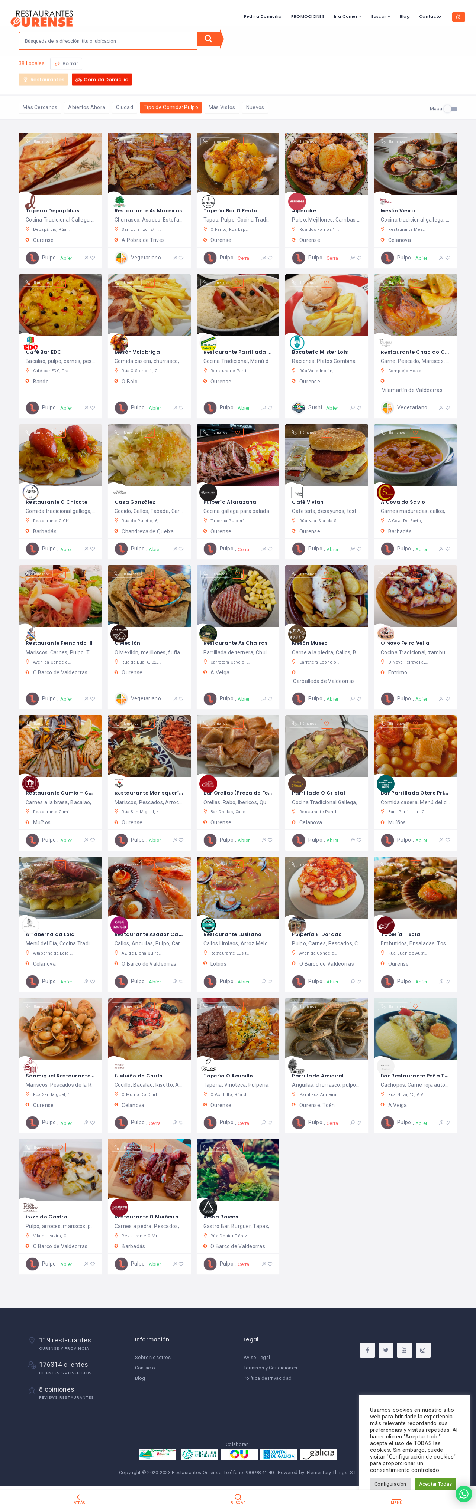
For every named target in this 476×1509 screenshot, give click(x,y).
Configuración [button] (390, 1484)
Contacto (390, 16)
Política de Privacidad (268, 1382)
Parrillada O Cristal (322, 793)
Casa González (139, 502)
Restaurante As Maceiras (154, 210)
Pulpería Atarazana (234, 502)
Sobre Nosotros (153, 1362)
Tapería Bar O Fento (235, 210)
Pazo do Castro (50, 1217)
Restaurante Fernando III (64, 643)
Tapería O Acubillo (232, 1076)
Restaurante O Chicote (62, 502)
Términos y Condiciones (270, 1372)
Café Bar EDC (47, 352)
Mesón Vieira (401, 210)
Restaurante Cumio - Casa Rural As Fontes (93, 793)
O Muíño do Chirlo (143, 1076)
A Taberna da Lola (54, 934)
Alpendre (306, 210)
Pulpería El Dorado (321, 934)
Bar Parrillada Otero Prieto (422, 793)
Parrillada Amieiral (321, 1076)
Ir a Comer (305, 16)
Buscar (338, 16)
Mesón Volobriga (141, 352)
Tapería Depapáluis (57, 210)
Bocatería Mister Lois (325, 352)
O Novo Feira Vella (409, 643)
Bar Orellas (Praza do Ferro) (248, 793)
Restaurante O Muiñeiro (152, 1217)
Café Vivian (310, 502)
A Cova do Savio (407, 502)
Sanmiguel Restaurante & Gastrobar (83, 1076)
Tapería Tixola (404, 934)
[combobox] (108, 40)
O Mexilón (130, 643)
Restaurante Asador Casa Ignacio (168, 934)
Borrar (66, 67)
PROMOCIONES (267, 16)
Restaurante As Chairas (240, 643)
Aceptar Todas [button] (435, 1484)
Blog (365, 16)
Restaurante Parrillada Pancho (251, 352)
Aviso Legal (257, 1362)
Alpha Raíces (223, 1217)
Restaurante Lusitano (237, 934)
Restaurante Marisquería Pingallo (167, 793)
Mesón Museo (313, 643)
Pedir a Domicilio (223, 16)
